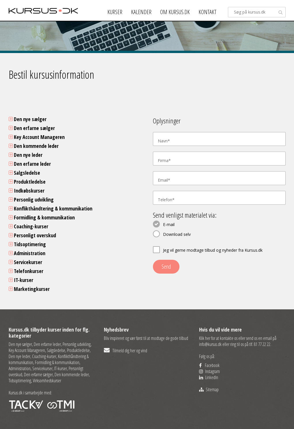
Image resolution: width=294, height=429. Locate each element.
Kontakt (207, 12)
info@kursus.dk (210, 344)
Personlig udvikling (31, 199)
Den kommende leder (34, 145)
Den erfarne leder (30, 163)
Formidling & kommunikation (42, 217)
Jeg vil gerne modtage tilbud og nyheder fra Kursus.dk (213, 250)
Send (166, 266)
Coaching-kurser (28, 226)
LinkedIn (208, 377)
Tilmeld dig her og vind (125, 350)
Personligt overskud (32, 235)
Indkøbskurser (26, 190)
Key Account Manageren (37, 136)
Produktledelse (27, 181)
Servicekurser (25, 262)
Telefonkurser (26, 271)
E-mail (169, 224)
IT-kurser (21, 279)
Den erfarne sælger (32, 128)
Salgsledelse (24, 172)
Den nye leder (25, 154)
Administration (27, 253)
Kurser (114, 12)
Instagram (209, 371)
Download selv (177, 234)
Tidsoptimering (27, 244)
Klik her (204, 338)
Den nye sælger (27, 119)
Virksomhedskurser (47, 380)
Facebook (209, 365)
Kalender (141, 12)
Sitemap (209, 389)
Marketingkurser (29, 288)
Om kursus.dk (175, 12)
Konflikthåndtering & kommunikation (50, 208)
